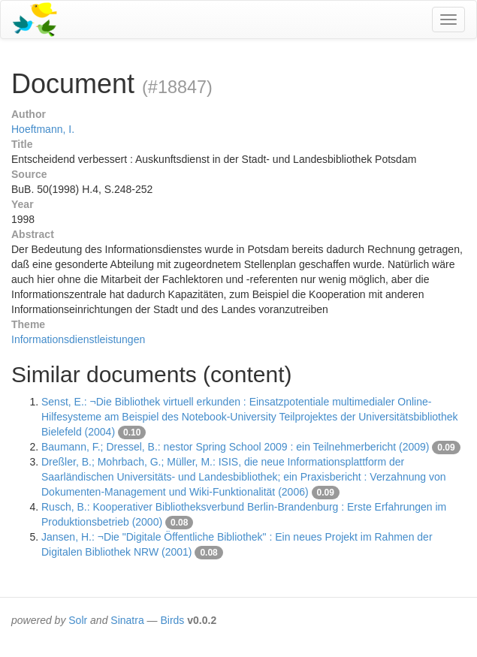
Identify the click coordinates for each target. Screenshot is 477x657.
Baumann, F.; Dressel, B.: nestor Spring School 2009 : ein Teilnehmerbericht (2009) (235, 447)
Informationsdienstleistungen (78, 339)
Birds (172, 620)
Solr (77, 620)
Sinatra (126, 620)
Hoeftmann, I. (42, 129)
